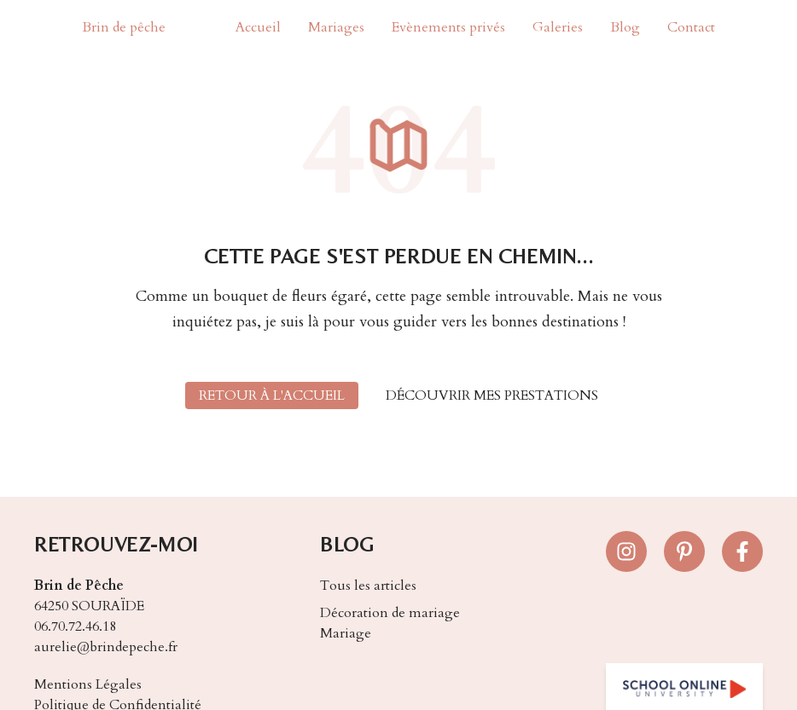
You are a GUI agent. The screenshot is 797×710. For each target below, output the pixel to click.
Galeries (557, 27)
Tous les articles (368, 585)
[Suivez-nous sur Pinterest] (684, 551)
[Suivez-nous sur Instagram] (626, 551)
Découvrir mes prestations (492, 395)
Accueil (258, 27)
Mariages (336, 27)
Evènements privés (448, 27)
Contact (691, 27)
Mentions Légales (88, 684)
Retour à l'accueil (272, 395)
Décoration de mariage (390, 612)
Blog (625, 27)
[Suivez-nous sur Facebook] (742, 551)
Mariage (345, 633)
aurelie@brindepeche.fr (105, 647)
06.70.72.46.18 (75, 626)
